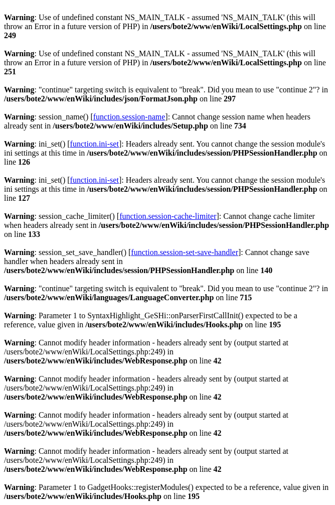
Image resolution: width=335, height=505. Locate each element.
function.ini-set (94, 144)
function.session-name (129, 116)
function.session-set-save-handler (184, 252)
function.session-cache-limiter (167, 216)
